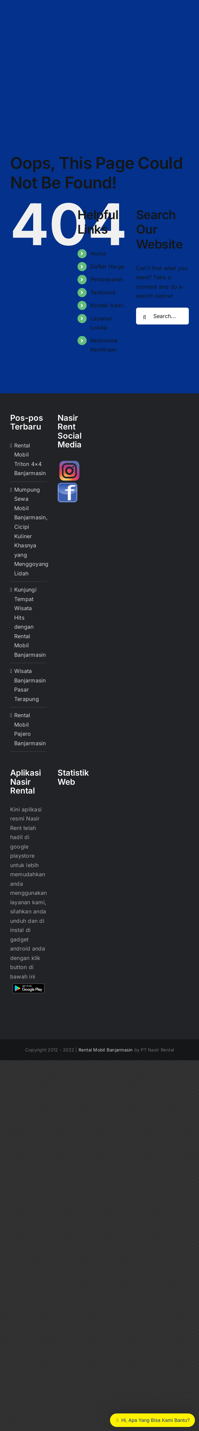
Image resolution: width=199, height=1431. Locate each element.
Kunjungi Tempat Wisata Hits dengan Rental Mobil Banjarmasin (28, 622)
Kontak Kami (107, 305)
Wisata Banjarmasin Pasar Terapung (28, 685)
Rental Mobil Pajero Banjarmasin (28, 729)
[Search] (144, 317)
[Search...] (162, 316)
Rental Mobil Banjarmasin (106, 1049)
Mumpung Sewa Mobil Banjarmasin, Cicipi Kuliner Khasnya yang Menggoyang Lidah (28, 531)
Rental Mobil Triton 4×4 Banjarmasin (28, 459)
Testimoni (102, 292)
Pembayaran (106, 279)
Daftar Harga (107, 266)
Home (98, 253)
